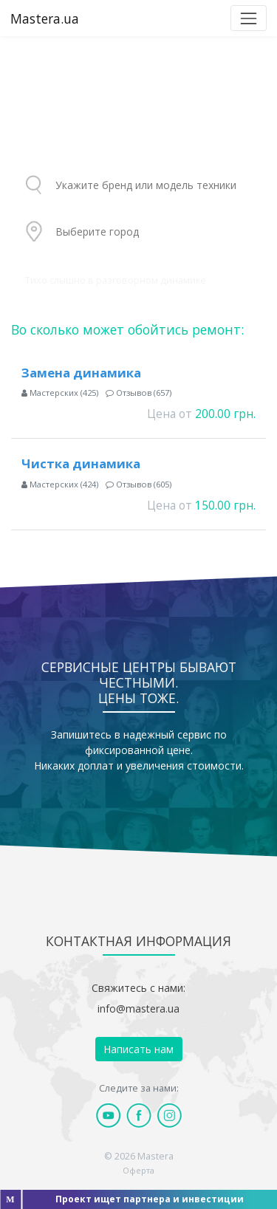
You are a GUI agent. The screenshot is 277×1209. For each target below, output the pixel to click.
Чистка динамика (80, 463)
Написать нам (138, 1049)
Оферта (138, 1170)
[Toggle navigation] (248, 18)
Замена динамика (81, 372)
